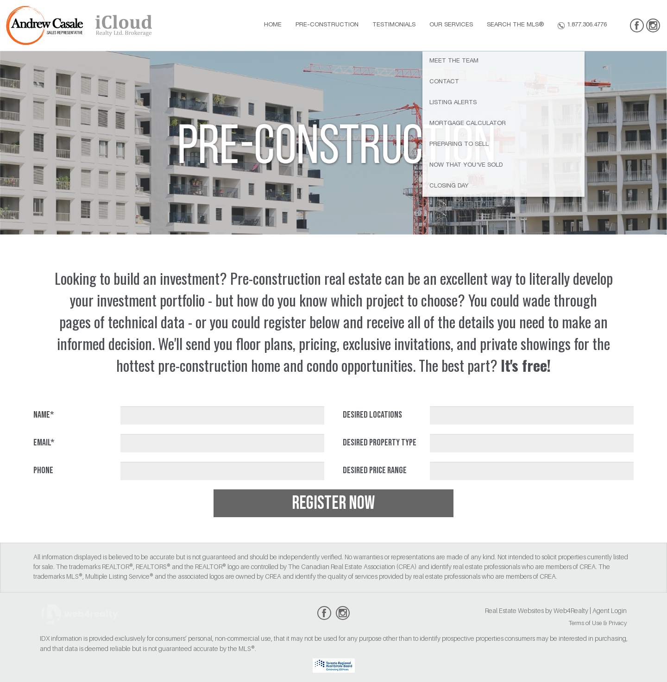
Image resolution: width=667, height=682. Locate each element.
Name (43, 414)
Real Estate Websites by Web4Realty (536, 610)
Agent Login (609, 610)
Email (43, 442)
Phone (43, 470)
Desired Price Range (375, 470)
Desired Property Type (379, 442)
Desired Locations (372, 414)
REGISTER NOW (333, 503)
